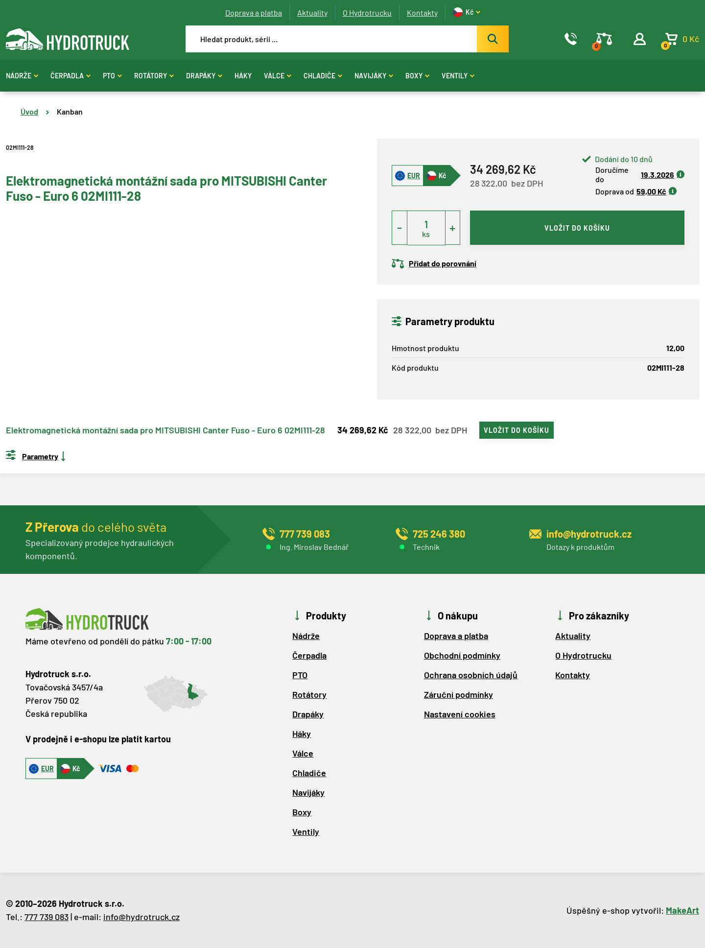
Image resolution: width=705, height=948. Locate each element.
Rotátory (154, 75)
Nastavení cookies (459, 714)
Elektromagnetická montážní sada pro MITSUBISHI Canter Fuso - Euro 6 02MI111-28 (165, 430)
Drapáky (204, 75)
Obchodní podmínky (462, 655)
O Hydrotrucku (367, 12)
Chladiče (323, 75)
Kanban (70, 111)
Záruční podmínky (458, 694)
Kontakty (422, 12)
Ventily (458, 75)
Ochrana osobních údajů (470, 674)
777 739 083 (46, 916)
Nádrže (22, 75)
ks (426, 233)
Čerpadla (70, 75)
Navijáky (373, 75)
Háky (243, 75)
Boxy (417, 75)
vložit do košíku (577, 228)
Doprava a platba (253, 12)
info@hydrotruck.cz (141, 916)
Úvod (29, 111)
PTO (112, 75)
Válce (277, 75)
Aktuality (312, 12)
